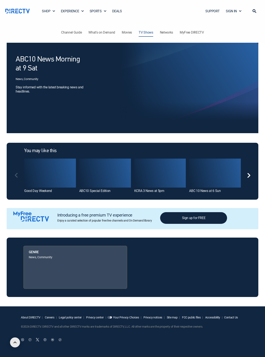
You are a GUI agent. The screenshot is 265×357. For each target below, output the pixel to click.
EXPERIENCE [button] (72, 11)
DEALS (117, 11)
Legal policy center (70, 317)
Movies (127, 32)
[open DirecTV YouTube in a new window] (52, 339)
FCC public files (191, 317)
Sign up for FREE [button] (194, 217)
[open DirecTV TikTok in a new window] (60, 339)
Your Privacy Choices (126, 317)
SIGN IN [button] (234, 11)
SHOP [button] (48, 11)
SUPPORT (212, 11)
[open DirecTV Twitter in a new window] (37, 339)
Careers (49, 317)
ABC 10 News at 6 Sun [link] (205, 190)
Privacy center (95, 317)
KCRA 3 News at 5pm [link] (149, 190)
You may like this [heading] (40, 150)
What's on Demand (101, 32)
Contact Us (231, 317)
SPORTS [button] (98, 11)
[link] (50, 173)
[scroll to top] (15, 342)
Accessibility (212, 317)
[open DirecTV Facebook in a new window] (30, 339)
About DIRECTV (30, 317)
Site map (171, 317)
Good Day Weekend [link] (38, 190)
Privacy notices (152, 317)
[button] (254, 11)
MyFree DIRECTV (192, 32)
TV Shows (146, 32)
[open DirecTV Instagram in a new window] (45, 339)
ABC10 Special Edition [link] (95, 190)
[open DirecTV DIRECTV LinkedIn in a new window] (22, 339)
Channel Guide (71, 32)
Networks (166, 32)
